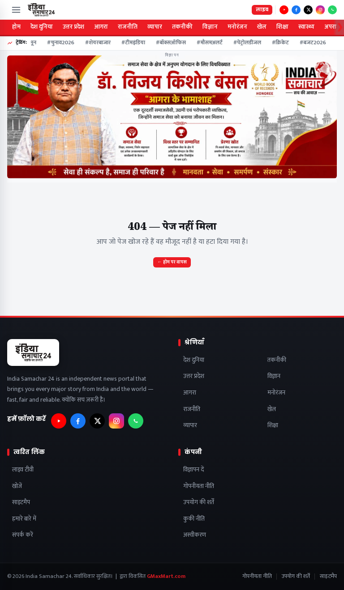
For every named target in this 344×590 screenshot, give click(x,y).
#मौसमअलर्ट (211, 42)
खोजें (17, 486)
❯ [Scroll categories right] (339, 27)
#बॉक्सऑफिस (173, 42)
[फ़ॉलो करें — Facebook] (296, 9)
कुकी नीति (194, 519)
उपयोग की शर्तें (198, 502)
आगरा (101, 27)
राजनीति (128, 27)
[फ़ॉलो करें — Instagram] (320, 9)
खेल (262, 27)
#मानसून (29, 42)
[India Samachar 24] (41, 10)
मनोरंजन (237, 27)
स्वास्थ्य (306, 27)
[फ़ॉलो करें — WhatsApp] (332, 9)
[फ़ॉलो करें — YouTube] (284, 9)
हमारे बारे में (24, 519)
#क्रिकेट (282, 42)
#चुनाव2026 (62, 42)
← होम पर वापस (172, 262)
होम (16, 27)
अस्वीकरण (194, 535)
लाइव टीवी (23, 470)
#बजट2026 (314, 42)
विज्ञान (210, 27)
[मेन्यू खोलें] (16, 10)
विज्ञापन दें (193, 470)
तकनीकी (182, 27)
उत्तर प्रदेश (73, 27)
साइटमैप (21, 502)
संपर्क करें (22, 535)
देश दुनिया (41, 27)
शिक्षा (282, 27)
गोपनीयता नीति (198, 486)
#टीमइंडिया (135, 42)
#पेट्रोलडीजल (249, 42)
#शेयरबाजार (99, 42)
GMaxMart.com (166, 576)
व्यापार (154, 27)
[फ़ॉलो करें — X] (308, 9)
